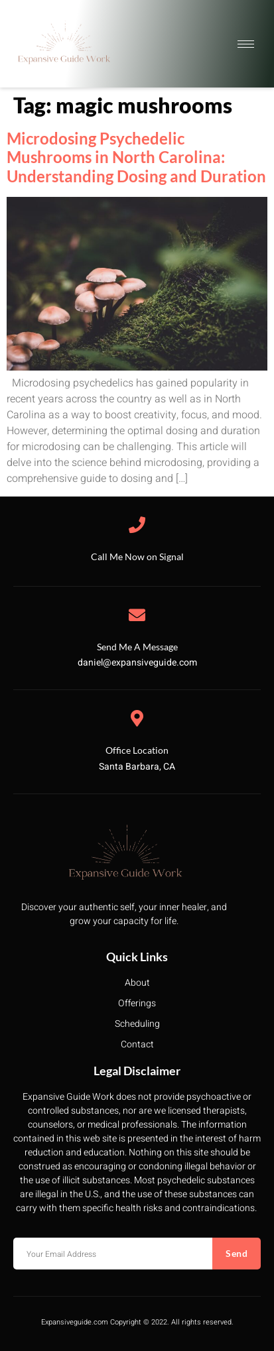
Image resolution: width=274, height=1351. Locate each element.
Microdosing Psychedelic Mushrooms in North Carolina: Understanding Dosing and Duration (136, 157)
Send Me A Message (137, 646)
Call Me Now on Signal (137, 556)
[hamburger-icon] (246, 44)
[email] (112, 1253)
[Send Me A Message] (137, 615)
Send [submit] (236, 1253)
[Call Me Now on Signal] (137, 524)
